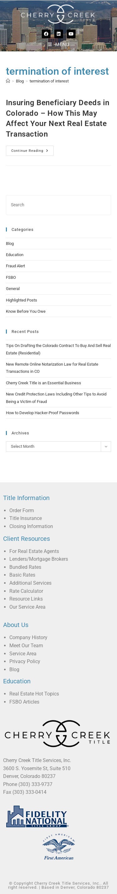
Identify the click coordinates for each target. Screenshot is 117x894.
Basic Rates (22, 575)
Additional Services (30, 583)
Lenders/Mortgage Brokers (38, 559)
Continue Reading (32, 149)
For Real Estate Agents (34, 551)
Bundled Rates (25, 567)
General (13, 288)
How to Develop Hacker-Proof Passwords (42, 412)
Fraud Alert (15, 266)
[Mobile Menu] (59, 44)
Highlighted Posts (21, 300)
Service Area (23, 654)
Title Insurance (25, 518)
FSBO (11, 277)
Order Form (21, 510)
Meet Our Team (26, 645)
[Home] (8, 81)
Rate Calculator (26, 591)
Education (14, 254)
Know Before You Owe (26, 311)
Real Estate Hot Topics (34, 694)
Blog (10, 243)
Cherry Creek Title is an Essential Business (43, 383)
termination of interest (49, 81)
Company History (28, 637)
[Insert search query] (58, 205)
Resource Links (26, 599)
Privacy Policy (24, 661)
